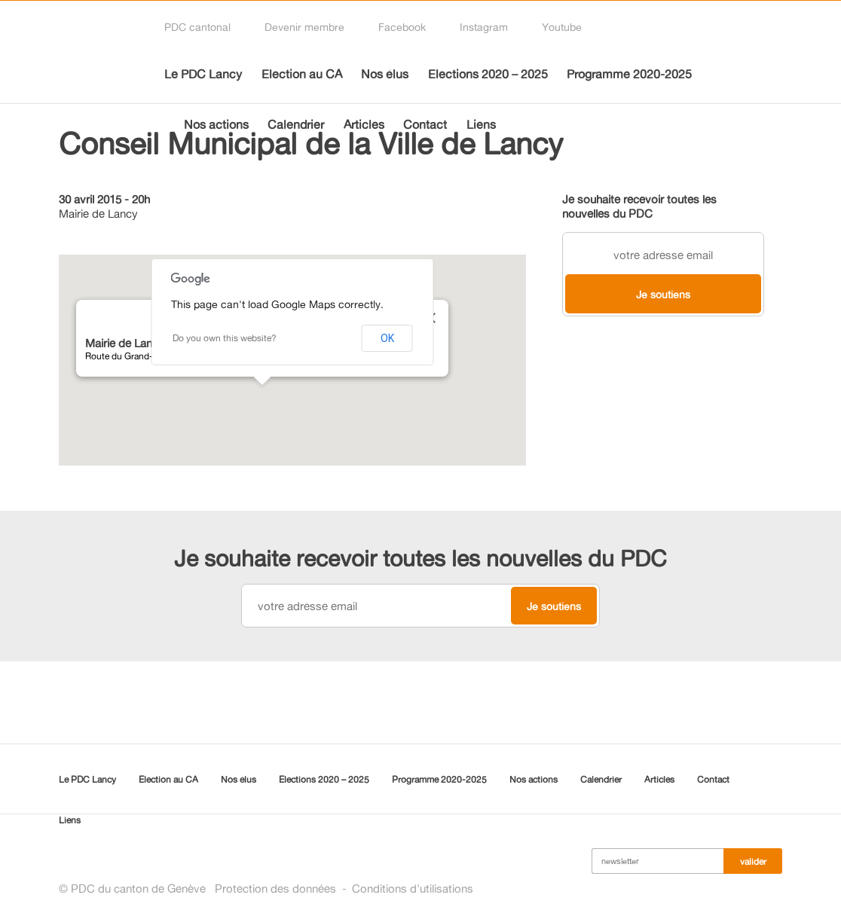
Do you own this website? (225, 338)
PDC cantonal (197, 26)
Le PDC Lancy (203, 73)
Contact (425, 124)
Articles (364, 124)
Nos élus (384, 73)
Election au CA (301, 73)
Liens (481, 124)
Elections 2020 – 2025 (488, 73)
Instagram (484, 26)
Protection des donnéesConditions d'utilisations (344, 888)
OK (387, 338)
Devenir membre (304, 26)
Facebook (402, 26)
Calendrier (296, 124)
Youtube (562, 26)
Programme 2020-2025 (629, 73)
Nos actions (216, 124)
